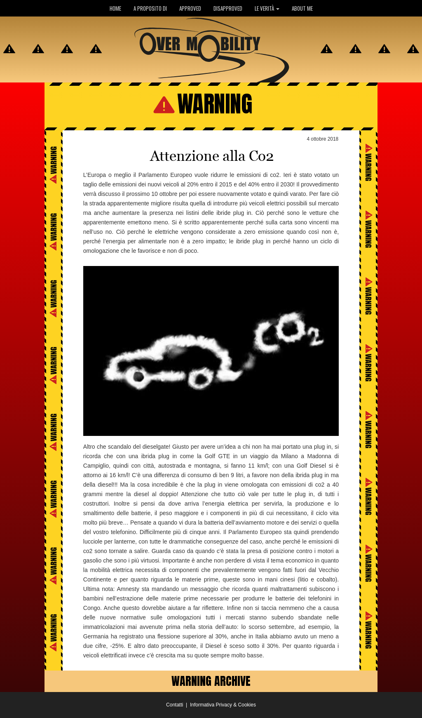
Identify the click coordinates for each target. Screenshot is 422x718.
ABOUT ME (302, 8)
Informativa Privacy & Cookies (223, 705)
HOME (115, 8)
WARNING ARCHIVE (211, 681)
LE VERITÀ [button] (267, 8)
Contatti (174, 705)
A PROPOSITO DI (150, 8)
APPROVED (190, 8)
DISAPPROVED (227, 8)
